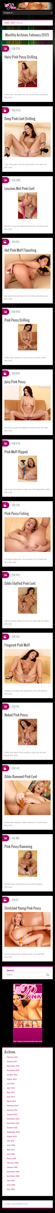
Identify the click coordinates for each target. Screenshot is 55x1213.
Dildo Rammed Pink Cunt (20, 777)
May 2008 (11, 1189)
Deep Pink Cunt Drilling (19, 119)
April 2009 (11, 1154)
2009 (13, 23)
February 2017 (12, 1057)
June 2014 (11, 1088)
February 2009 (12, 1163)
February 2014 (12, 1106)
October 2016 (12, 1075)
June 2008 (11, 1185)
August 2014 (12, 1079)
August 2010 (12, 1136)
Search (10, 970)
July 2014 (10, 1084)
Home (6, 23)
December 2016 (13, 1066)
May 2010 (11, 1150)
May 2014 (11, 1092)
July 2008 (10, 1181)
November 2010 (13, 1123)
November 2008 (13, 1176)
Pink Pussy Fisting (16, 514)
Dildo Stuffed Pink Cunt (19, 583)
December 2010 (13, 1119)
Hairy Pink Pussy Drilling (20, 57)
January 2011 (12, 1114)
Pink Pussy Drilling (17, 320)
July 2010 (10, 1141)
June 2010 (11, 1145)
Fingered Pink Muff (17, 645)
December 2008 (13, 1172)
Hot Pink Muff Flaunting (20, 250)
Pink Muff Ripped (16, 452)
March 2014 (11, 1101)
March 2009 (11, 1158)
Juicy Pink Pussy (15, 382)
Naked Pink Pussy (16, 715)
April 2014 (11, 1097)
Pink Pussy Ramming (18, 847)
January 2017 (12, 1062)
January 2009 (12, 1167)
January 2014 (12, 1110)
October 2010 (12, 1128)
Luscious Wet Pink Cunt (19, 189)
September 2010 (13, 1132)
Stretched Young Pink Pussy (22, 908)
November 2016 (13, 1070)
